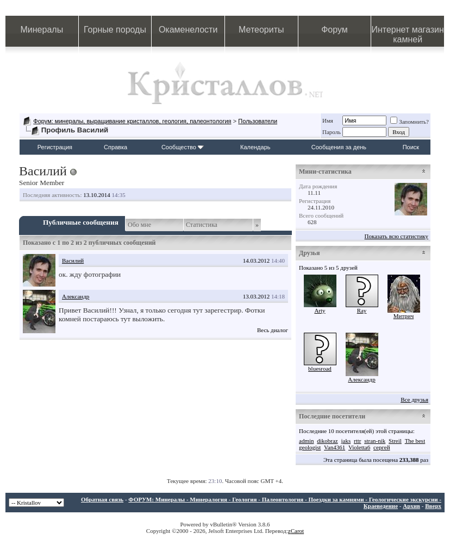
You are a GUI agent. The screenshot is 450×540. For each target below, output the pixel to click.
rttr (357, 440)
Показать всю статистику (396, 236)
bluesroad (320, 368)
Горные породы (115, 29)
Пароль (331, 132)
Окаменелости (188, 29)
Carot (297, 531)
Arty (319, 310)
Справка (115, 147)
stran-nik (374, 440)
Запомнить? (409, 121)
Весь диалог (272, 330)
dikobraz (327, 440)
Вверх (433, 506)
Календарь (255, 147)
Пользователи (257, 121)
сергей (381, 447)
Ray (362, 310)
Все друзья (414, 399)
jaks (346, 440)
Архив (411, 506)
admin (306, 440)
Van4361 (334, 447)
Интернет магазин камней (407, 34)
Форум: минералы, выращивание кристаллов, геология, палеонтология (132, 121)
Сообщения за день (338, 147)
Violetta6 (359, 447)
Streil (395, 440)
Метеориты (261, 29)
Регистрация (55, 147)
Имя (327, 120)
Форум (334, 29)
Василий (73, 260)
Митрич (403, 316)
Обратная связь (102, 499)
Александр (75, 296)
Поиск (411, 147)
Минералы (42, 29)
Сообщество (182, 147)
